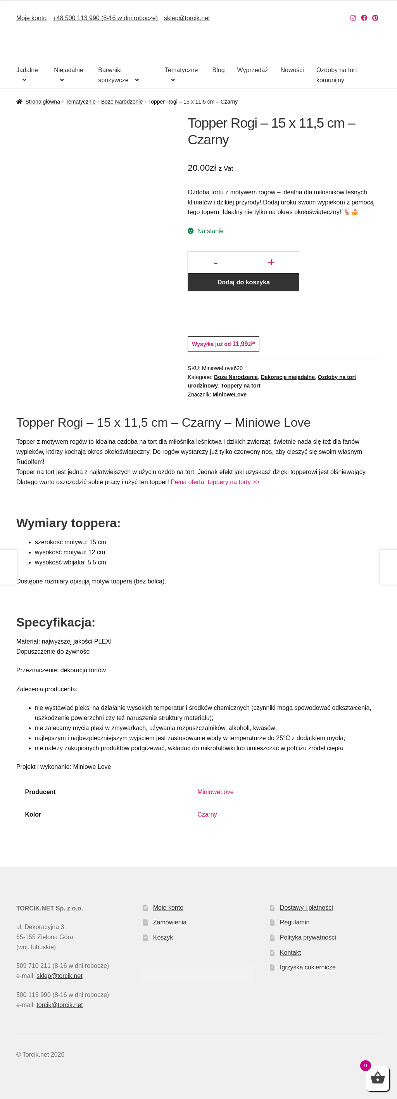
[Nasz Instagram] (353, 18)
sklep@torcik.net (187, 18)
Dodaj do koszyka (243, 282)
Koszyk (163, 937)
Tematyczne (181, 70)
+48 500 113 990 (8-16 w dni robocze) (105, 18)
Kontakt (290, 952)
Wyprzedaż (252, 70)
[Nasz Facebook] (364, 18)
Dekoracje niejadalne (288, 377)
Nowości (292, 70)
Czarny (207, 814)
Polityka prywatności (308, 937)
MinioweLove (229, 394)
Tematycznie (81, 102)
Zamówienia (169, 922)
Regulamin (294, 922)
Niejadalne (68, 70)
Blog (218, 70)
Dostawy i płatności (306, 907)
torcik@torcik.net (59, 1005)
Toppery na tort (241, 385)
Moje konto (31, 18)
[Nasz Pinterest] (375, 18)
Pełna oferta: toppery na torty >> (215, 482)
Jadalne (27, 70)
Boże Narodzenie (122, 102)
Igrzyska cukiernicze (308, 967)
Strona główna (42, 102)
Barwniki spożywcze (113, 75)
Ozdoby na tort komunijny (336, 75)
